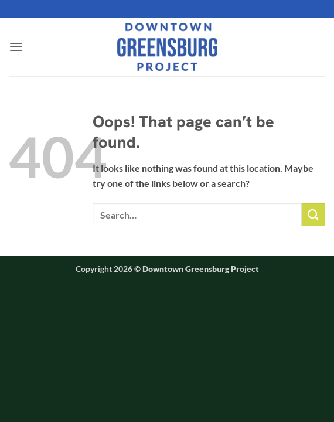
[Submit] (313, 214)
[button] (16, 46)
